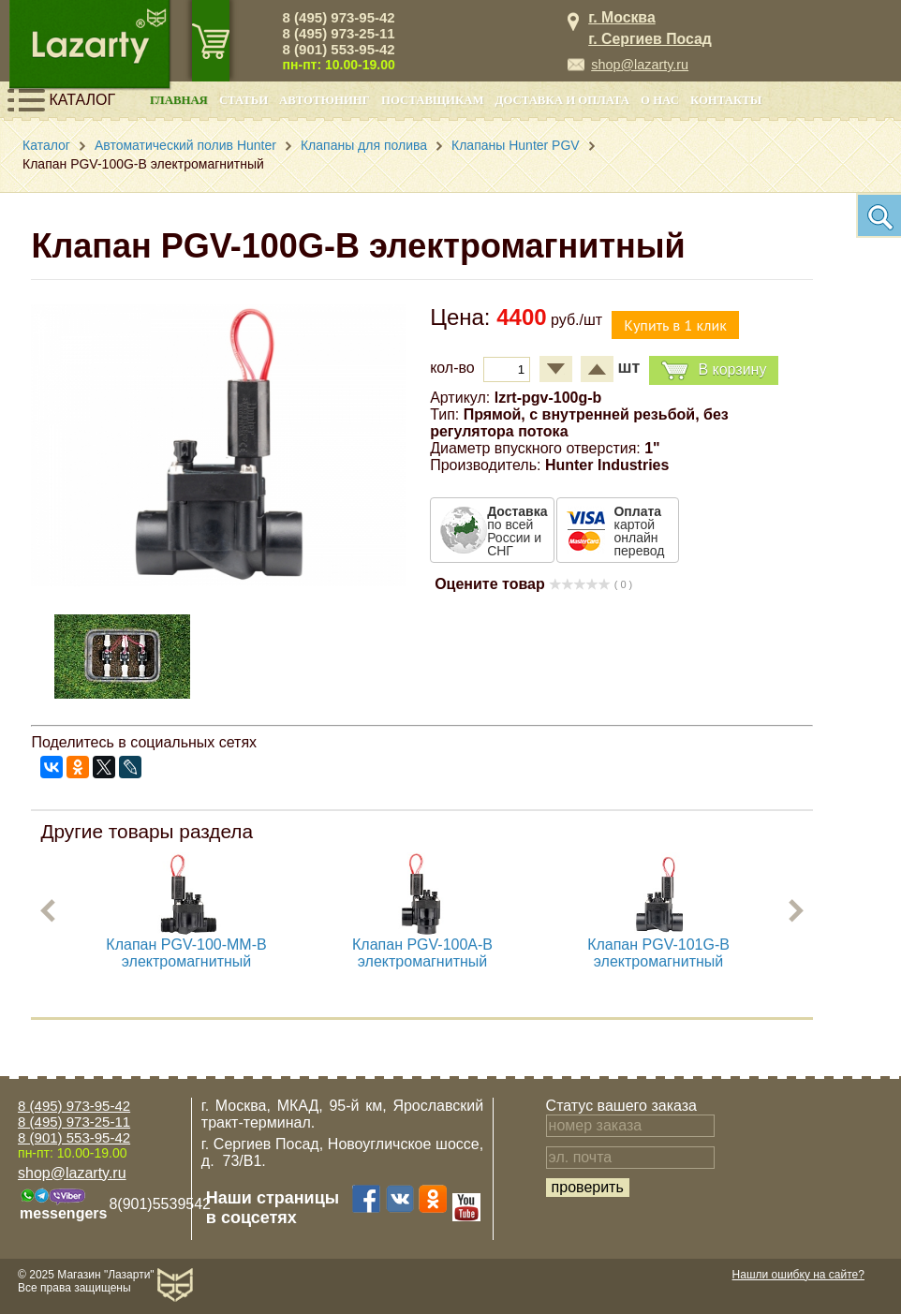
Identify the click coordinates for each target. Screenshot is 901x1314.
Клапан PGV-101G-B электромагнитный (659, 953)
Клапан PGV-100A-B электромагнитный (422, 953)
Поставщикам (432, 100)
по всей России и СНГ (517, 531)
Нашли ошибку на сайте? (798, 1274)
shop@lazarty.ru (639, 64)
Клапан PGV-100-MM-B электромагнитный (187, 953)
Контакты (725, 100)
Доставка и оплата (562, 100)
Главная (179, 100)
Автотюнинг (324, 100)
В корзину (713, 370)
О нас (660, 100)
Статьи (243, 100)
